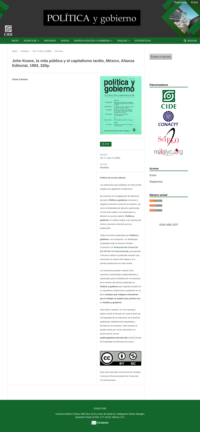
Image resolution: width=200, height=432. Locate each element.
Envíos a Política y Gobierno (92, 40)
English (122, 40)
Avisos (65, 40)
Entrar (194, 2)
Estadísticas (143, 40)
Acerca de (30, 40)
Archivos (50, 40)
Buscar (192, 40)
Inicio (15, 40)
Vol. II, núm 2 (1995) (42, 51)
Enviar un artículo (161, 56)
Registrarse (180, 2)
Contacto (100, 422)
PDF (106, 144)
